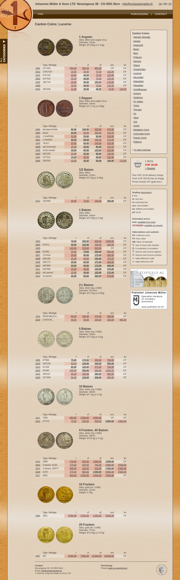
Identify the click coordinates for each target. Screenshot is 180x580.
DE (160, 4)
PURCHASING (139, 14)
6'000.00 (110, 515)
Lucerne (137, 73)
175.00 (110, 82)
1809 (37, 262)
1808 (37, 258)
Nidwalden (138, 81)
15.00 (73, 147)
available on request (153, 225)
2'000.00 (85, 418)
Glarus (136, 65)
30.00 (86, 157)
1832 (37, 78)
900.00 (98, 68)
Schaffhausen (140, 89)
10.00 (73, 160)
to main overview (142, 150)
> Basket (150, 168)
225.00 (110, 133)
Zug (135, 121)
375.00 (110, 258)
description (146, 192)
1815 (37, 316)
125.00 (110, 71)
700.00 (110, 367)
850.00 (73, 418)
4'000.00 (72, 556)
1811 (37, 71)
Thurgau (137, 109)
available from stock (146, 222)
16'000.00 (109, 556)
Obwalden (138, 85)
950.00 (85, 472)
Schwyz (137, 93)
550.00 (98, 370)
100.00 (98, 133)
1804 (37, 68)
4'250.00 (97, 515)
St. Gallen (138, 101)
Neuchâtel (138, 77)
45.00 (86, 258)
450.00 (110, 255)
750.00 (110, 360)
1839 (37, 85)
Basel (136, 49)
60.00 (73, 316)
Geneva (137, 61)
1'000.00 (110, 241)
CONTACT (161, 14)
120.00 (110, 157)
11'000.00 (96, 556)
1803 (37, 241)
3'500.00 (122, 472)
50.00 (86, 133)
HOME (40, 14)
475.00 (110, 129)
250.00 (73, 68)
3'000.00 (122, 465)
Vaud (135, 117)
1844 (37, 157)
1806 (37, 251)
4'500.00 (97, 418)
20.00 (73, 71)
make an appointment (117, 568)
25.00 (73, 78)
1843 (37, 89)
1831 (37, 136)
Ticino (136, 105)
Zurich (136, 125)
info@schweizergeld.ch (138, 3)
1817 (37, 475)
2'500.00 (122, 468)
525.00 (85, 465)
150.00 (98, 140)
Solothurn (138, 97)
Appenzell (138, 45)
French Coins (139, 138)
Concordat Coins (141, 134)
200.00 (110, 320)
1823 (37, 75)
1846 (37, 160)
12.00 (73, 89)
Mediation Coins (141, 130)
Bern (135, 53)
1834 (37, 82)
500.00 (85, 68)
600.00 (110, 244)
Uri (134, 113)
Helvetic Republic (141, 37)
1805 (37, 248)
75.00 (98, 71)
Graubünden (139, 69)
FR (169, 4)
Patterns (137, 142)
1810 (37, 265)
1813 (37, 201)
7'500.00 (85, 556)
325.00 (85, 468)
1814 (37, 370)
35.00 (86, 71)
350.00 (98, 360)
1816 (37, 377)
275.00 (110, 140)
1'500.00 (122, 421)
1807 (37, 255)
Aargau (137, 41)
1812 (37, 421)
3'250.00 (85, 515)
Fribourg (137, 57)
